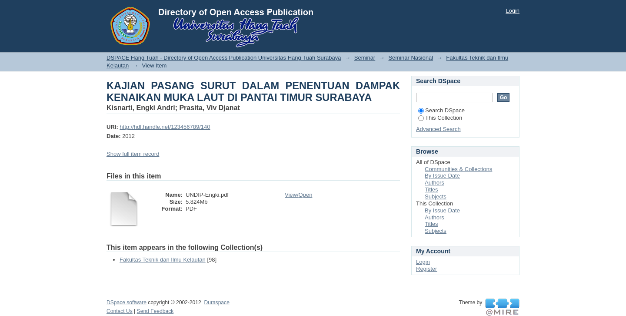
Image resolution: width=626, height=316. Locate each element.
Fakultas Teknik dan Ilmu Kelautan (163, 259)
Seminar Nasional (410, 57)
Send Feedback (155, 311)
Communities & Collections (458, 169)
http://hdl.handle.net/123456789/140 (165, 127)
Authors (434, 182)
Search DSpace (441, 110)
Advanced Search (438, 129)
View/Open (298, 195)
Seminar (364, 57)
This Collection (440, 117)
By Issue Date (442, 175)
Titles (431, 189)
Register (426, 269)
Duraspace (216, 302)
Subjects (435, 196)
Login (512, 10)
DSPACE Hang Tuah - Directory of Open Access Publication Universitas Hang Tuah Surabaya (224, 57)
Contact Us (120, 311)
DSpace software (127, 302)
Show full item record (133, 154)
